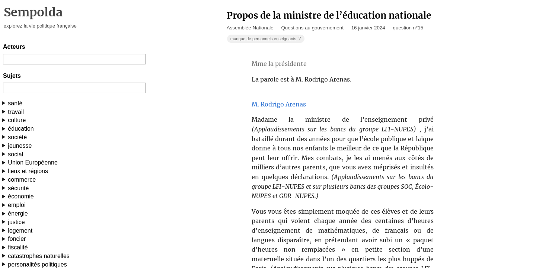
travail (16, 112)
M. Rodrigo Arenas (279, 104)
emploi (16, 205)
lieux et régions (28, 171)
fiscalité (18, 247)
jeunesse (20, 146)
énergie (18, 213)
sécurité (18, 188)
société (17, 137)
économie (21, 196)
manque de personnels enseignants (266, 38)
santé (15, 103)
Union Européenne (32, 162)
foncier (17, 239)
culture (17, 120)
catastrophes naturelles (38, 256)
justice (16, 222)
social (15, 154)
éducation (21, 128)
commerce (22, 179)
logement (20, 230)
